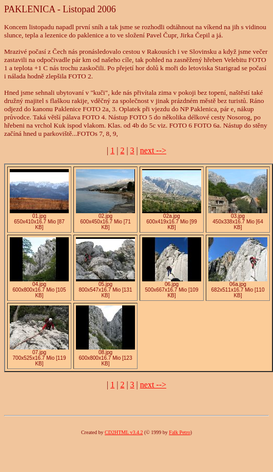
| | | (118, 150)
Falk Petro (179, 432)
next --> (153, 150)
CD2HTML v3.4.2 (124, 432)
